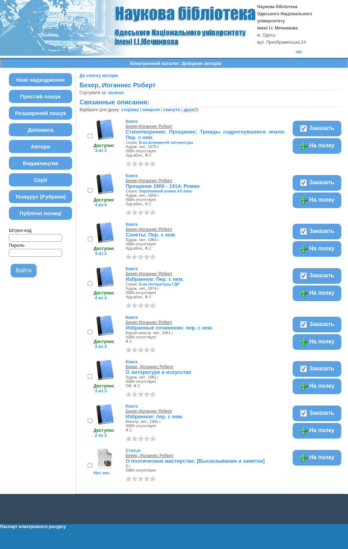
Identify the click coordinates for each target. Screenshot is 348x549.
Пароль (17, 245)
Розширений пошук (40, 113)
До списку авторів (99, 75)
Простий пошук (40, 96)
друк (188, 109)
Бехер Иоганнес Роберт (149, 126)
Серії (40, 180)
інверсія (151, 109)
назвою (116, 92)
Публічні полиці (40, 213)
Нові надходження (40, 80)
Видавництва (40, 163)
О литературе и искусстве (158, 372)
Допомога (41, 130)
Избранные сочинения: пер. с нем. (169, 328)
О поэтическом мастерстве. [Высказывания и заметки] (195, 461)
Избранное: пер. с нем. (154, 416)
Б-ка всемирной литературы (166, 142)
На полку (317, 146)
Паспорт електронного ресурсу (33, 526)
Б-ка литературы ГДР (159, 284)
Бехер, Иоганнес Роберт (150, 366)
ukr (299, 51)
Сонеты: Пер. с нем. (151, 235)
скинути (171, 109)
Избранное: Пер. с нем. (155, 279)
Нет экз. (102, 473)
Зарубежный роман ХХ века (165, 191)
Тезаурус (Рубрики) (40, 197)
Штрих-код (20, 230)
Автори (40, 146)
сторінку (130, 109)
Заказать (317, 128)
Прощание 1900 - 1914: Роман (163, 186)
